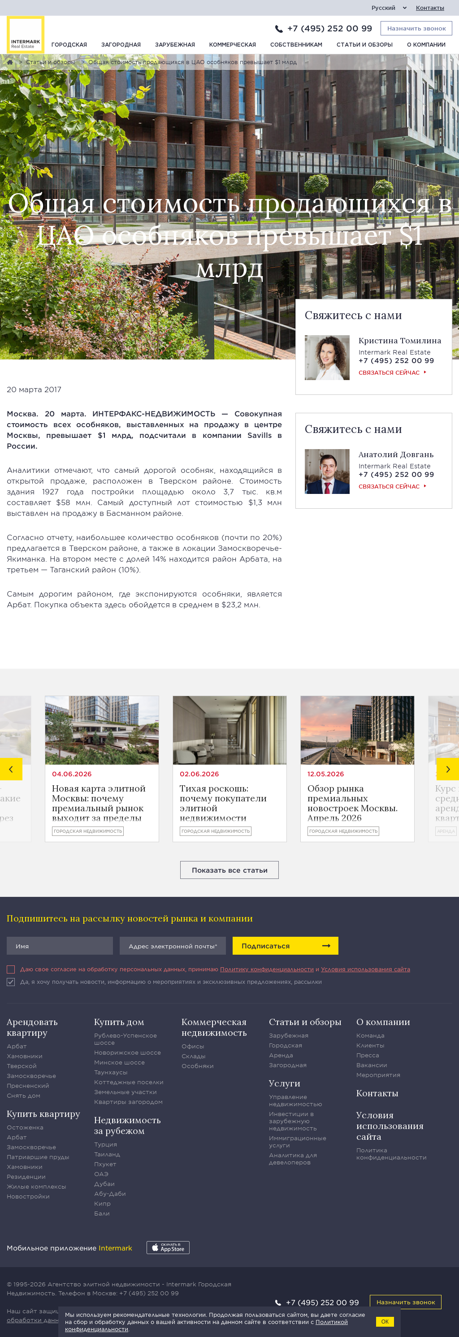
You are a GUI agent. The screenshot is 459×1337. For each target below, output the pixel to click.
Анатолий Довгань (396, 454)
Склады (194, 1056)
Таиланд (107, 1154)
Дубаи (104, 1183)
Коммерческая (232, 45)
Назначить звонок (406, 1302)
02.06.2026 (199, 774)
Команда (370, 1035)
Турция (105, 1144)
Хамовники (25, 1056)
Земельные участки (125, 1091)
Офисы (193, 1046)
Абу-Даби (110, 1193)
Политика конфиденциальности (391, 1154)
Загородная (121, 45)
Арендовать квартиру (32, 1027)
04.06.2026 (72, 774)
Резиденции (26, 1176)
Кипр (102, 1203)
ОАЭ (101, 1173)
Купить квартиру (43, 1113)
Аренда (446, 831)
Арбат (17, 1046)
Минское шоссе (119, 1062)
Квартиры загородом (128, 1101)
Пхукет (105, 1164)
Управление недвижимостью (295, 1100)
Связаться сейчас (389, 372)
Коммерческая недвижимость (214, 1027)
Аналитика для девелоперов (293, 1158)
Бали (102, 1213)
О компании (426, 45)
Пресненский (28, 1085)
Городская (69, 45)
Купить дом (119, 1021)
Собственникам (296, 45)
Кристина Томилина (400, 340)
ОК (385, 1322)
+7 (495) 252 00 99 (329, 28)
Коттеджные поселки (129, 1082)
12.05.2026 (325, 774)
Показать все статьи (230, 869)
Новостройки (28, 1196)
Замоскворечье (31, 1075)
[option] (102, 769)
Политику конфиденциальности (267, 969)
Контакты (430, 8)
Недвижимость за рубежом (127, 1125)
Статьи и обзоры (365, 45)
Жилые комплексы (36, 1186)
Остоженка (25, 1127)
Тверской (22, 1065)
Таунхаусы (111, 1072)
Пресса (367, 1055)
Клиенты (370, 1045)
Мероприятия (378, 1074)
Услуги (284, 1083)
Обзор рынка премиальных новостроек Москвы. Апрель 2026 (352, 803)
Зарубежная (175, 45)
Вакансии (371, 1065)
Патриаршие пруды (38, 1156)
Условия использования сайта (365, 969)
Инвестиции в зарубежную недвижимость (293, 1121)
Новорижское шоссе (127, 1052)
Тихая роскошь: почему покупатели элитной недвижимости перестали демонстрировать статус (223, 803)
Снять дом (23, 1095)
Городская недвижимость (88, 831)
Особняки (198, 1065)
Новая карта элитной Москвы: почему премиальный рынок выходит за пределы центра (99, 803)
